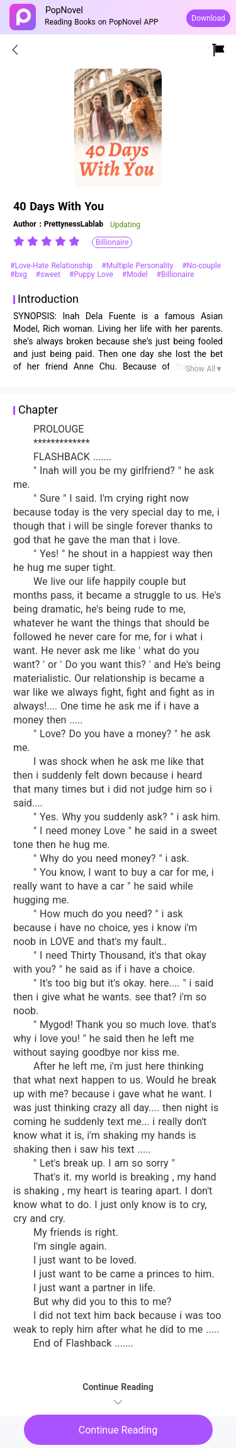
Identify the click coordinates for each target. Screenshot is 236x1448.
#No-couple (201, 265)
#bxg (20, 274)
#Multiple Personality (138, 265)
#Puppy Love (92, 274)
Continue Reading (118, 1430)
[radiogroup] (46, 241)
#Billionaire (175, 274)
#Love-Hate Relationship (52, 265)
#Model (136, 274)
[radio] (20, 241)
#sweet (49, 274)
